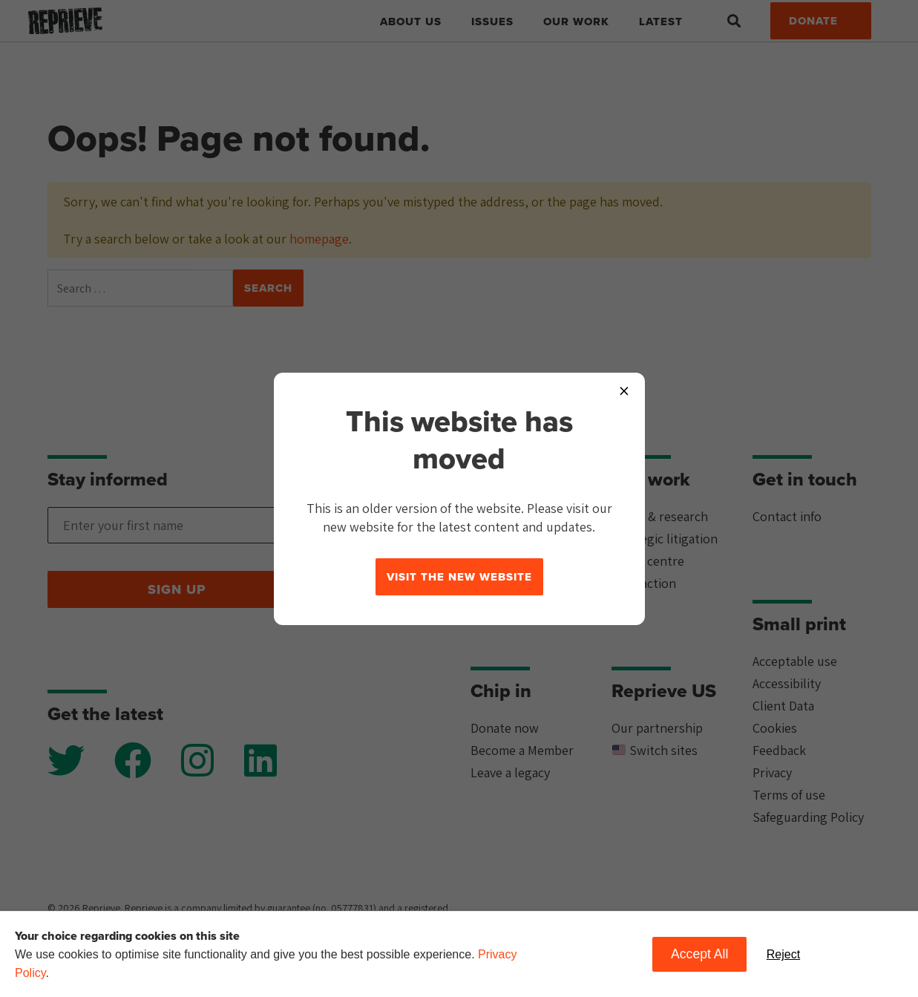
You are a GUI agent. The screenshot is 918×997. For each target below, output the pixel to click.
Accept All (699, 954)
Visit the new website (459, 577)
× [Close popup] (624, 390)
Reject (783, 954)
